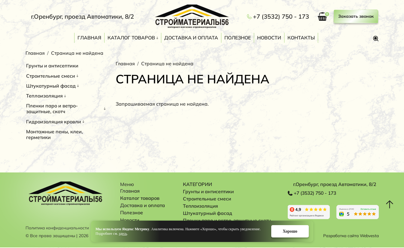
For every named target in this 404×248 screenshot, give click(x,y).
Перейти (309, 212)
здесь (123, 233)
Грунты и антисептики (52, 66)
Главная (89, 38)
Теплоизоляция (44, 96)
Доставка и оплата (191, 38)
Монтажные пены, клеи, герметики (54, 134)
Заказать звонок (356, 16)
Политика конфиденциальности (58, 228)
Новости (269, 38)
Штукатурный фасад (51, 86)
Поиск (376, 39)
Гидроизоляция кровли (53, 122)
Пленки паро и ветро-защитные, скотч (52, 108)
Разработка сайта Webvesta (349, 236)
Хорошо (288, 231)
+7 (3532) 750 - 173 (281, 16)
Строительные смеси (50, 76)
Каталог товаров (131, 38)
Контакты (301, 38)
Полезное (237, 38)
